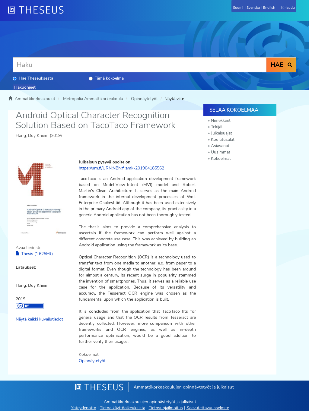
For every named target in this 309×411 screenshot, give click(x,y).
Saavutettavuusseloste (207, 408)
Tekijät (217, 127)
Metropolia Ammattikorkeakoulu (93, 99)
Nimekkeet (221, 120)
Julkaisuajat (221, 133)
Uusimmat (220, 152)
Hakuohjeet (25, 87)
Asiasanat (220, 146)
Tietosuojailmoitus (166, 408)
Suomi (238, 7)
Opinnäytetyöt (144, 99)
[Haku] (139, 64)
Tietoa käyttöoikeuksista (122, 408)
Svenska (253, 7)
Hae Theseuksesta (33, 78)
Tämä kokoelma (106, 78)
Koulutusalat (222, 139)
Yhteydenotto (83, 408)
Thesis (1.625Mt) (34, 254)
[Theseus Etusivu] (68, 13)
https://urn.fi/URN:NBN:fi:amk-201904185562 (121, 168)
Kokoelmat (221, 158)
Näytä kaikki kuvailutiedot (39, 319)
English (269, 7)
